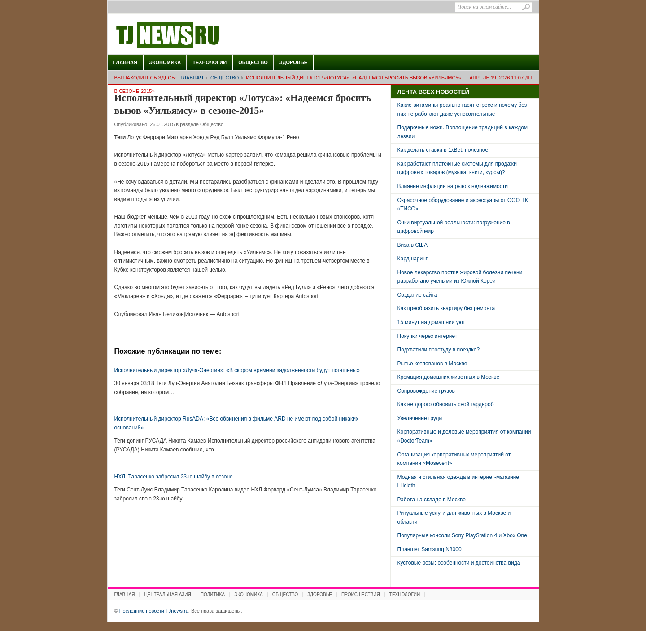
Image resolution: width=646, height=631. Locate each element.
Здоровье (293, 62)
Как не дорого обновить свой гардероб (445, 404)
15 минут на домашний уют (431, 322)
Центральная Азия (167, 594)
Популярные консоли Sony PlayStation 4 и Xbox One (462, 535)
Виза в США (412, 245)
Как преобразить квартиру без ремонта (446, 308)
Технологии (209, 62)
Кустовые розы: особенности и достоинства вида (458, 563)
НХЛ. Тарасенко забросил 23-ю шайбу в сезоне (173, 476)
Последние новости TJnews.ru (192, 35)
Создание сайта (417, 295)
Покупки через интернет (427, 336)
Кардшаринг (412, 258)
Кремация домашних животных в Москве (448, 377)
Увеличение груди (419, 418)
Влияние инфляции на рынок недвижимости (452, 186)
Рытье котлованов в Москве (432, 363)
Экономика (165, 62)
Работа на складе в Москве (431, 499)
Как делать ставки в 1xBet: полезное (443, 150)
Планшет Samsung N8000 (429, 549)
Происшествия (360, 594)
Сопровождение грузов (426, 391)
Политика (213, 594)
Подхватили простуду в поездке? (438, 349)
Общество (253, 62)
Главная (125, 62)
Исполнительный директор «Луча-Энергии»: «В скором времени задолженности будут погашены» (237, 370)
